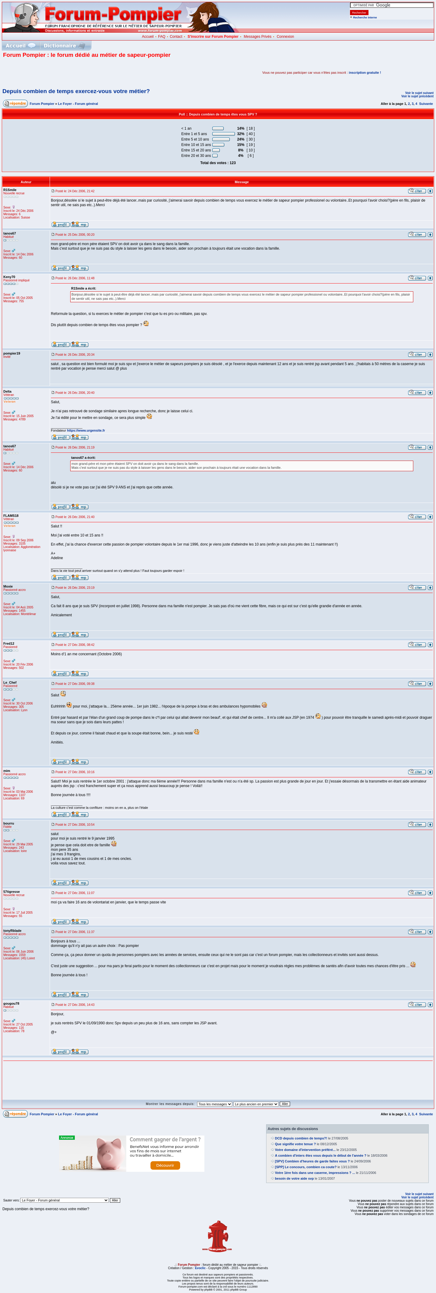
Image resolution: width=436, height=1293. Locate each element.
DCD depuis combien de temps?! (301, 1138)
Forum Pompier (42, 103)
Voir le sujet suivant (419, 93)
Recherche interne (365, 17)
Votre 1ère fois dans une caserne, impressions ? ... (315, 1173)
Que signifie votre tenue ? (295, 1144)
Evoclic (200, 1268)
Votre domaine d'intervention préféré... (305, 1150)
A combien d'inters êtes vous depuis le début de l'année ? (320, 1155)
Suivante (426, 103)
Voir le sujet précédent (417, 96)
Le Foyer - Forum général (78, 103)
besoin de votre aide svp (294, 1178)
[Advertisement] (74, 72)
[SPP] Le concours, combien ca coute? (306, 1167)
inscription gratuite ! (365, 72)
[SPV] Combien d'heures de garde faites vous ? (312, 1161)
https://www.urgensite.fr (86, 430)
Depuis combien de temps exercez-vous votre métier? (76, 91)
